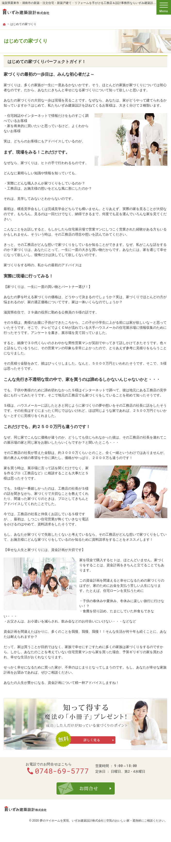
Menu (163, 7)
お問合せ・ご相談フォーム (86, 788)
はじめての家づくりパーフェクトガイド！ (47, 61)
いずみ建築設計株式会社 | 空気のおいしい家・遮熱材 (106, 820)
